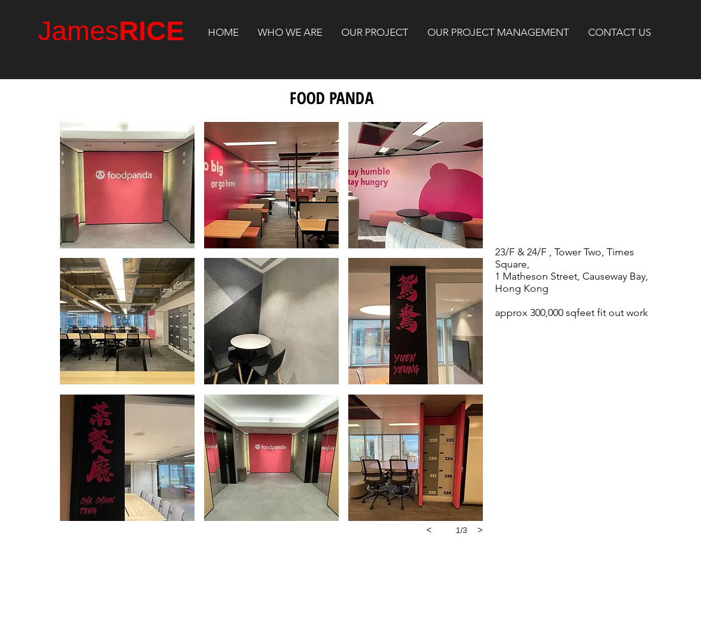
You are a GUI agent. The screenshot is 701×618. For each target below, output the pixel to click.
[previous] (429, 530)
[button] (127, 185)
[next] (480, 530)
